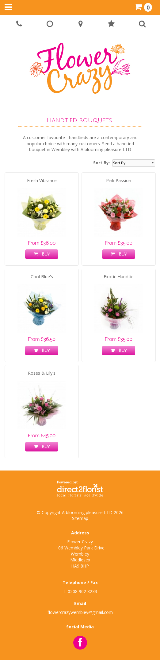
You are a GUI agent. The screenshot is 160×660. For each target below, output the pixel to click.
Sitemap (80, 518)
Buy (42, 254)
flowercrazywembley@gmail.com (80, 612)
